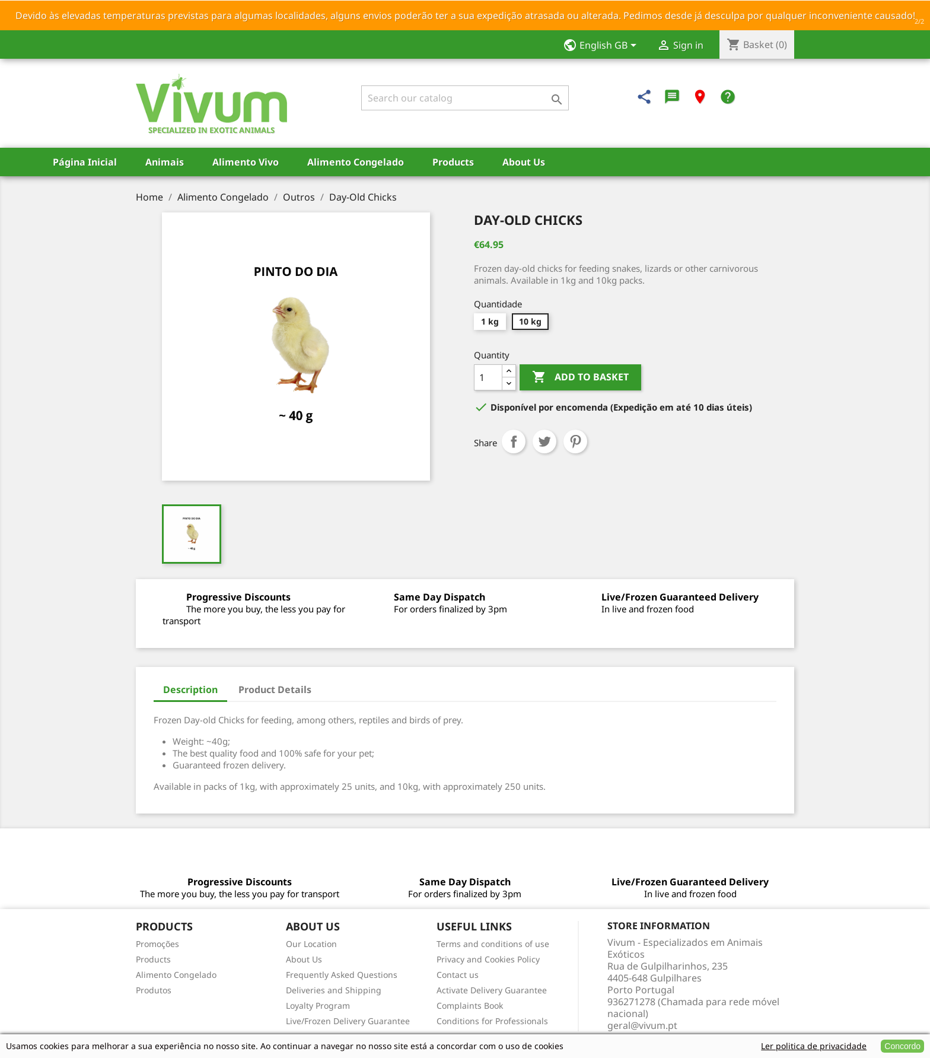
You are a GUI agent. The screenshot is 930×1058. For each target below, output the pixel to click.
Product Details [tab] (274, 689)
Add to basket (580, 377)
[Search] (465, 97)
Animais (164, 162)
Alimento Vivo (245, 162)
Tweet (544, 441)
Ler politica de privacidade (814, 1045)
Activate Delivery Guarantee (492, 990)
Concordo (902, 1046)
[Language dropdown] (603, 46)
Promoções (157, 943)
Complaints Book (470, 1005)
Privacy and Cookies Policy (488, 959)
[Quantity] (488, 377)
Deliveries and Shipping (333, 990)
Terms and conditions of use (493, 943)
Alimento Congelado (355, 162)
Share (513, 441)
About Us (523, 162)
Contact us (458, 974)
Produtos (153, 990)
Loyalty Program (318, 1005)
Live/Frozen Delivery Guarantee (348, 1021)
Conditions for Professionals (492, 1021)
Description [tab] (190, 689)
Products (453, 162)
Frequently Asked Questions (341, 974)
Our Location (311, 943)
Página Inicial (85, 162)
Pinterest (575, 441)
